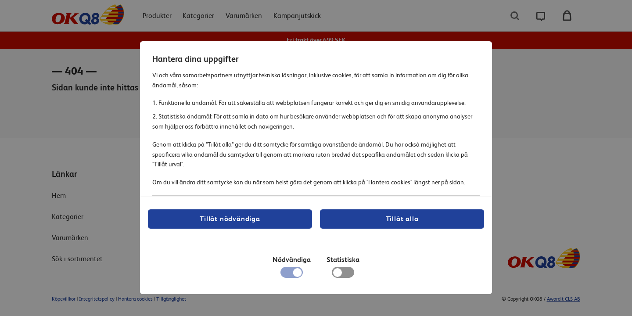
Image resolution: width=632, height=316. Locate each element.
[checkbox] (343, 274)
